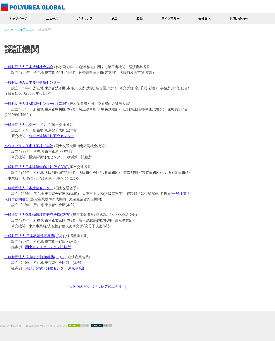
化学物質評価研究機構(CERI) (47, 214)
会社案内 (204, 19)
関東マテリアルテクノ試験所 (48, 247)
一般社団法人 (14, 124)
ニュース (52, 19)
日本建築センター (39, 188)
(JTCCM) (60, 103)
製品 (139, 19)
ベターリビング (37, 124)
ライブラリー (170, 19)
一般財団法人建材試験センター (28, 103)
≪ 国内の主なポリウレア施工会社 (95, 286)
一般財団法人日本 (18, 82)
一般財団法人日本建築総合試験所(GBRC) (36, 167)
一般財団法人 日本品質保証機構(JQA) (34, 236)
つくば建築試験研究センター (51, 136)
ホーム (9, 29)
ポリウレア (85, 19)
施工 (114, 19)
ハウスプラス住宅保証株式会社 (28, 146)
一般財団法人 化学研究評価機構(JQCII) (34, 257)
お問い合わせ (239, 19)
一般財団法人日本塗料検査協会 (28, 67)
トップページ (18, 19)
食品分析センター (46, 82)
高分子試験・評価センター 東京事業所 (55, 268)
